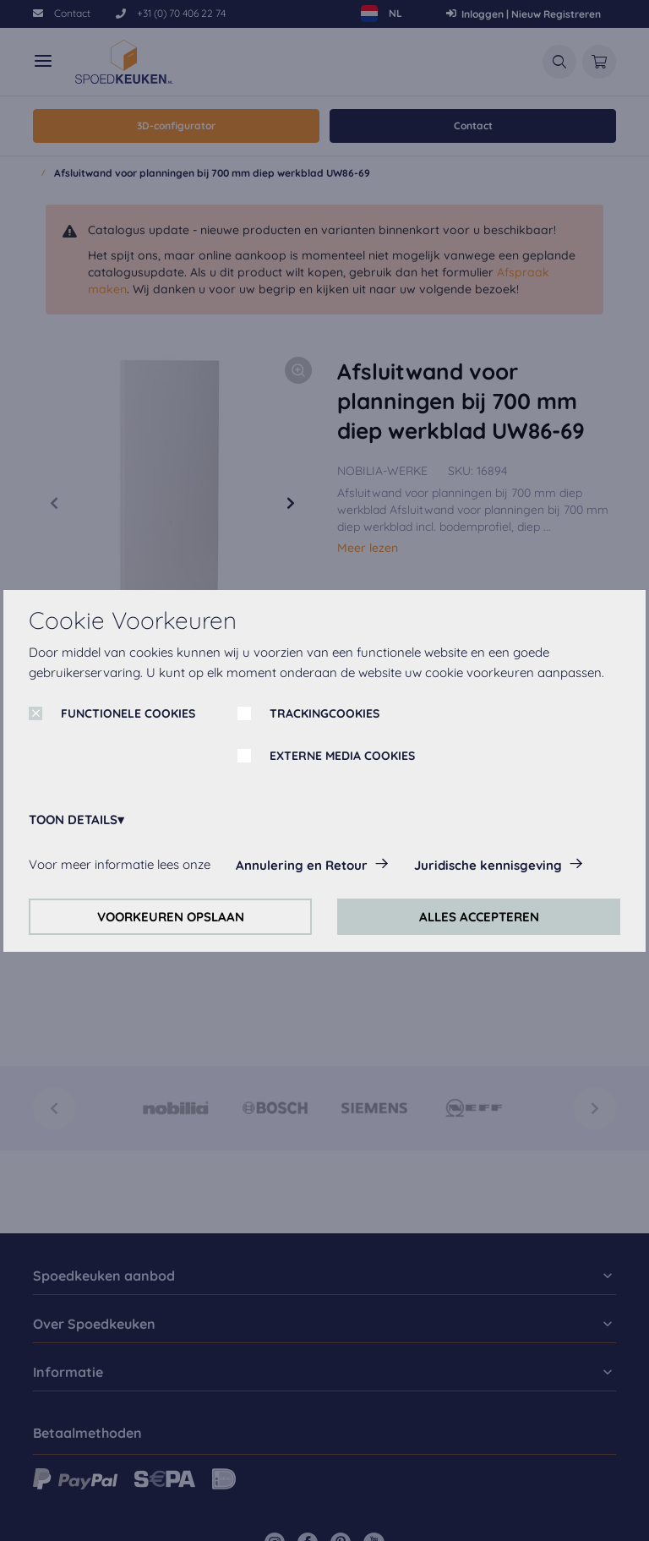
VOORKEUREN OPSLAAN (170, 917)
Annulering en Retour (302, 865)
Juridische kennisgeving (488, 865)
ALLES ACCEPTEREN (479, 917)
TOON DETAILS (73, 819)
